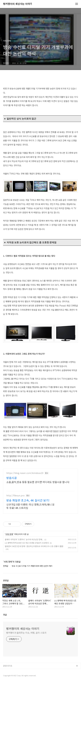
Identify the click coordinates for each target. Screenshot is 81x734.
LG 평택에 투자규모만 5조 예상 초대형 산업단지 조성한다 (27, 594)
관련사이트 (7, 717)
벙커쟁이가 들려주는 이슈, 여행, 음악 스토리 (26, 684)
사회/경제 (9, 586)
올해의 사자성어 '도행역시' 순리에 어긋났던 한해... (24, 591)
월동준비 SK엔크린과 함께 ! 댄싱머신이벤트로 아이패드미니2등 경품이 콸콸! (34, 598)
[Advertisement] (40, 487)
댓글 (5, 666)
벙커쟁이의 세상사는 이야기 (17, 4)
